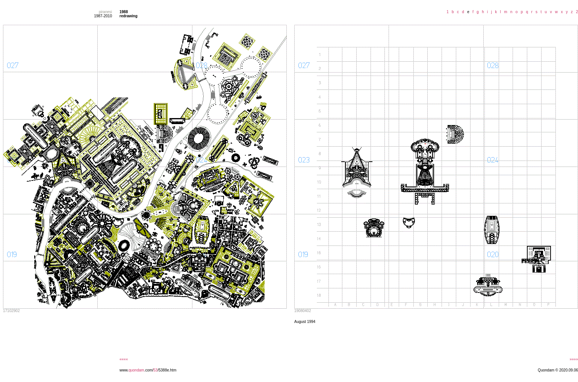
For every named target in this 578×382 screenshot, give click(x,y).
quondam (136, 370)
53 (155, 370)
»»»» (574, 359)
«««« (124, 359)
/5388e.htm (166, 370)
